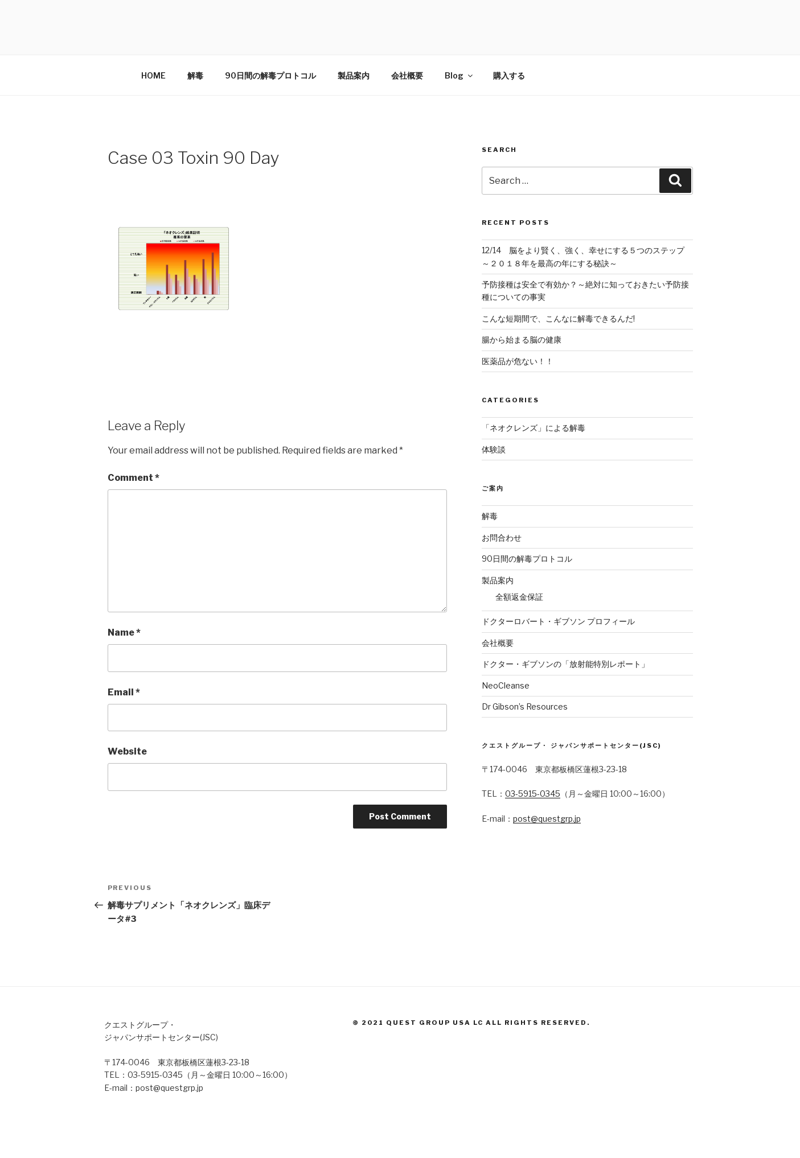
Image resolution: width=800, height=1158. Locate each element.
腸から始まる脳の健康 (521, 339)
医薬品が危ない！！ (517, 361)
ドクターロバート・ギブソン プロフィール (558, 621)
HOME (153, 75)
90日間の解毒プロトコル (270, 75)
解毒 (195, 75)
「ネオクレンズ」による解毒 (533, 427)
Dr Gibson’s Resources (525, 706)
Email (124, 692)
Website (127, 751)
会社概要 (407, 75)
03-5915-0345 (532, 793)
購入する (509, 75)
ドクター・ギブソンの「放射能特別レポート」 (565, 664)
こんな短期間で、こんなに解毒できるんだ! (558, 318)
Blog (459, 75)
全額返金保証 (519, 596)
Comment (133, 477)
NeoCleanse (506, 685)
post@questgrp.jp (547, 818)
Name (124, 632)
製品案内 (354, 75)
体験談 (494, 449)
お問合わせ (502, 537)
